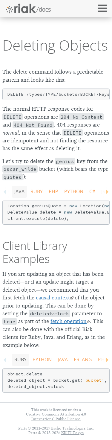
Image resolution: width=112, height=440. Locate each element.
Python (73, 191)
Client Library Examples (34, 252)
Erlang (83, 359)
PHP (53, 191)
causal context (53, 298)
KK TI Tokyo (72, 432)
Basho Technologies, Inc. (72, 428)
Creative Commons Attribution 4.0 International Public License (56, 416)
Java (19, 191)
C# (92, 191)
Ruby (36, 191)
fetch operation (68, 321)
